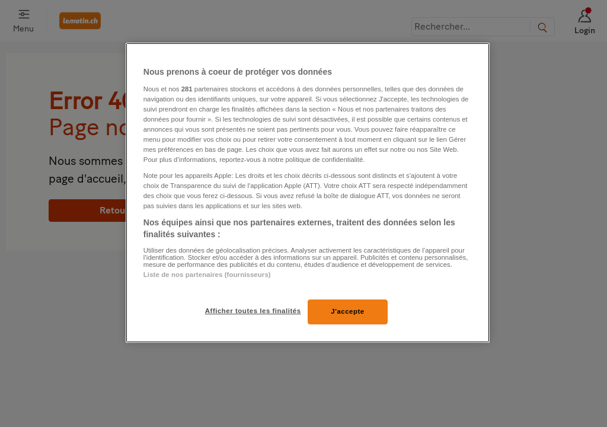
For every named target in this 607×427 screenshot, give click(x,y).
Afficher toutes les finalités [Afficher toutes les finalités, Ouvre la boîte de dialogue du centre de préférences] (253, 310)
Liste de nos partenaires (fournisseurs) (207, 274)
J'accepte (348, 311)
